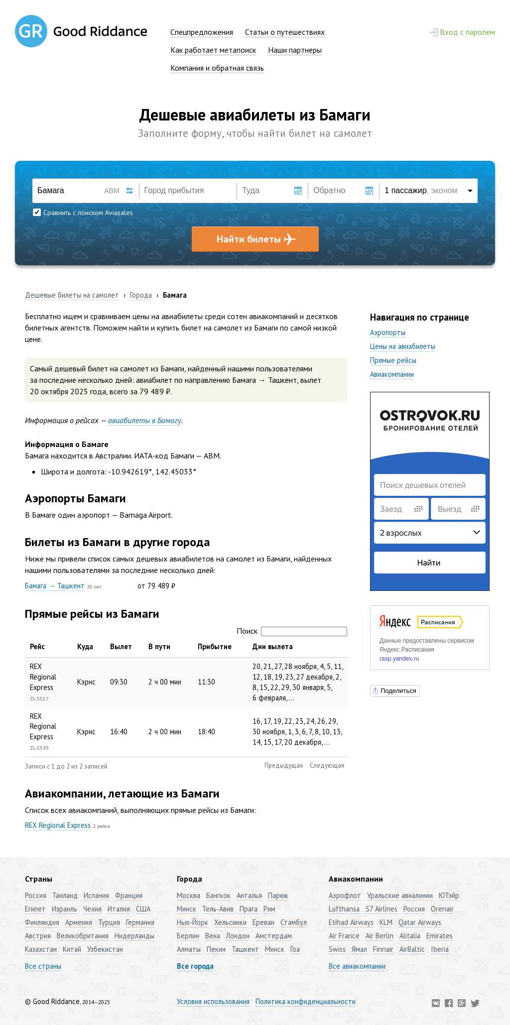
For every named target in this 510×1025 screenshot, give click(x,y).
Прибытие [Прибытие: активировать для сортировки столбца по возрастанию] (215, 646)
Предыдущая (283, 765)
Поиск (292, 631)
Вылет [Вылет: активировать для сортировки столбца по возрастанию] (121, 646)
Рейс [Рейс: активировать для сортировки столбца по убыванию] (37, 646)
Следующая (327, 765)
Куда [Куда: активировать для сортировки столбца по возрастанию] (85, 646)
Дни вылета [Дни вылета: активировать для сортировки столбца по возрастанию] (273, 646)
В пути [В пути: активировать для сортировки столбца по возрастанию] (159, 646)
